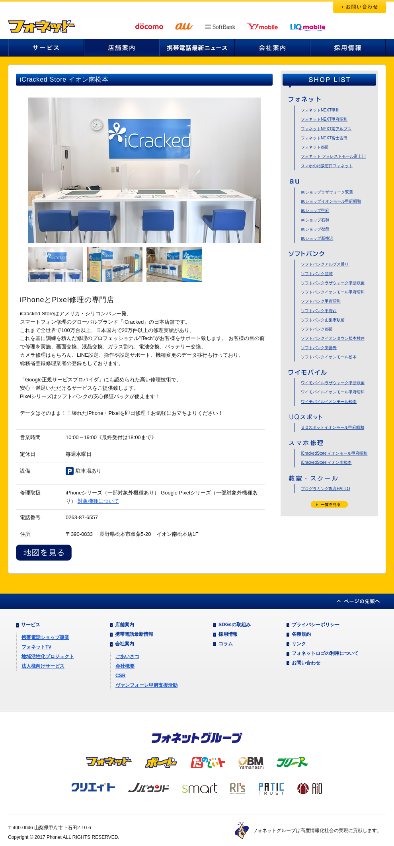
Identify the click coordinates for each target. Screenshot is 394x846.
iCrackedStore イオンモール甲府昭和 (334, 453)
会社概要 (125, 666)
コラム (225, 644)
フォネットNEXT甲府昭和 (324, 119)
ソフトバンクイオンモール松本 (329, 357)
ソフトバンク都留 (317, 329)
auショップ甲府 (315, 210)
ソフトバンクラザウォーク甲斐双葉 (333, 283)
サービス (30, 624)
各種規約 (301, 634)
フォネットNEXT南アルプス (326, 129)
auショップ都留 (315, 229)
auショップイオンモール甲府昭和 (331, 201)
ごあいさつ (127, 656)
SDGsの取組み (234, 624)
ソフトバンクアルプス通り (325, 264)
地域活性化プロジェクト (47, 656)
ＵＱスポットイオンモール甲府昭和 (332, 427)
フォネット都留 (315, 147)
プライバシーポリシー (315, 624)
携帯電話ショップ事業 (45, 637)
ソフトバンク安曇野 (319, 348)
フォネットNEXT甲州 (320, 110)
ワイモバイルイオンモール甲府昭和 (333, 392)
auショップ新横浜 (317, 238)
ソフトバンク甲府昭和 (321, 301)
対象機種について (98, 501)
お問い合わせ (306, 663)
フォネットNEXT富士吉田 (324, 138)
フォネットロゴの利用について (325, 653)
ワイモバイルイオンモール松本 (329, 401)
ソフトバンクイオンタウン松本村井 (333, 338)
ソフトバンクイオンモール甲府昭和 (333, 292)
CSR (120, 675)
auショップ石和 (315, 220)
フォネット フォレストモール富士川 (333, 156)
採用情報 (228, 634)
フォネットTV (36, 647)
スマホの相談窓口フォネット (327, 166)
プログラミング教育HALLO (325, 488)
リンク (299, 644)
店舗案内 (124, 624)
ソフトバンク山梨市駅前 (323, 320)
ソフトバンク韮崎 (317, 274)
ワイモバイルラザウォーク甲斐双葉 (333, 383)
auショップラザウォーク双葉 (327, 192)
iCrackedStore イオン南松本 (326, 462)
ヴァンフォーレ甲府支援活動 (146, 685)
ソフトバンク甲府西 (319, 311)
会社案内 (124, 644)
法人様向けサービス (42, 666)
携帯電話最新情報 (134, 634)
